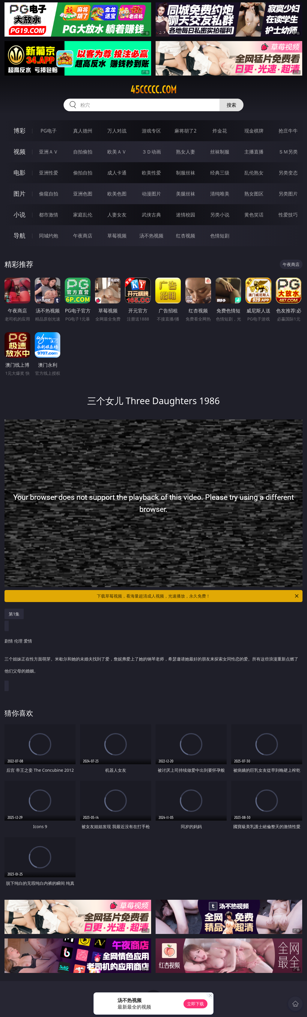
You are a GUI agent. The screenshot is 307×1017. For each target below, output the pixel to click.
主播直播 (254, 151)
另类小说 (219, 214)
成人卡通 (117, 172)
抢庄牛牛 (288, 130)
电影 (19, 173)
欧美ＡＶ (117, 151)
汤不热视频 (151, 235)
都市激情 (48, 214)
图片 (19, 193)
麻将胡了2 (185, 130)
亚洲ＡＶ (48, 151)
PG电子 (48, 130)
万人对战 (117, 130)
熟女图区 (254, 193)
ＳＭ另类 (288, 151)
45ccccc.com (153, 90)
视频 (19, 152)
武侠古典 (151, 214)
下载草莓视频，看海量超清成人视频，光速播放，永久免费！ (198, 596)
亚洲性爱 (48, 172)
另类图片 (288, 193)
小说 (19, 214)
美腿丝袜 (185, 193)
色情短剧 (219, 235)
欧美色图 (117, 193)
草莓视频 (117, 235)
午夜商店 (82, 235)
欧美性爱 (151, 172)
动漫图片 (151, 193)
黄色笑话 (254, 214)
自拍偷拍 (82, 151)
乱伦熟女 (254, 172)
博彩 (19, 131)
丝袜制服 (219, 151)
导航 (19, 235)
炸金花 (220, 130)
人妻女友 (117, 214)
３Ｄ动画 (151, 151)
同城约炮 (48, 235)
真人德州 (82, 130)
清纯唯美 (219, 193)
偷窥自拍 (48, 193)
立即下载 (195, 1004)
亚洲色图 (82, 193)
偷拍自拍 (82, 172)
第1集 (14, 614)
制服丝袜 (185, 172)
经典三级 (219, 172)
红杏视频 (185, 235)
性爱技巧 (288, 214)
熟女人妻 (185, 151)
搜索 (231, 105)
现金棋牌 (254, 130)
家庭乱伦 (82, 214)
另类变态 (288, 172)
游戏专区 (151, 130)
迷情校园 (185, 214)
